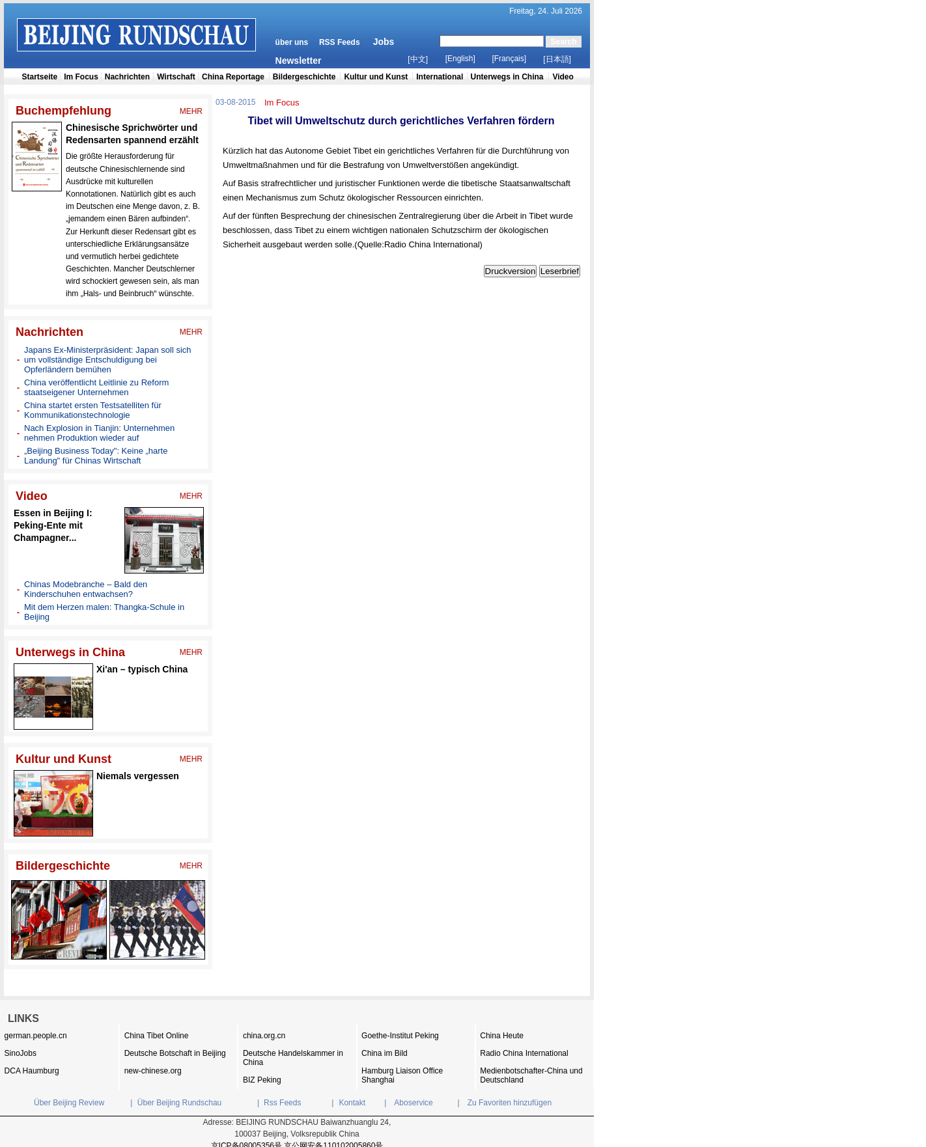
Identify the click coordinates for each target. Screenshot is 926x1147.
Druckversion (510, 271)
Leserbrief (559, 271)
